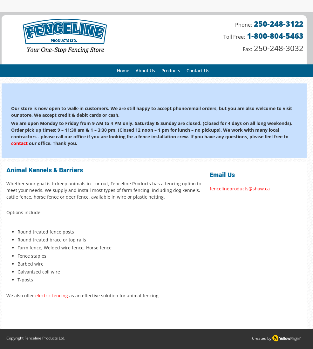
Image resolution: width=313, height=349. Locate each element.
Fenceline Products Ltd (44, 338)
